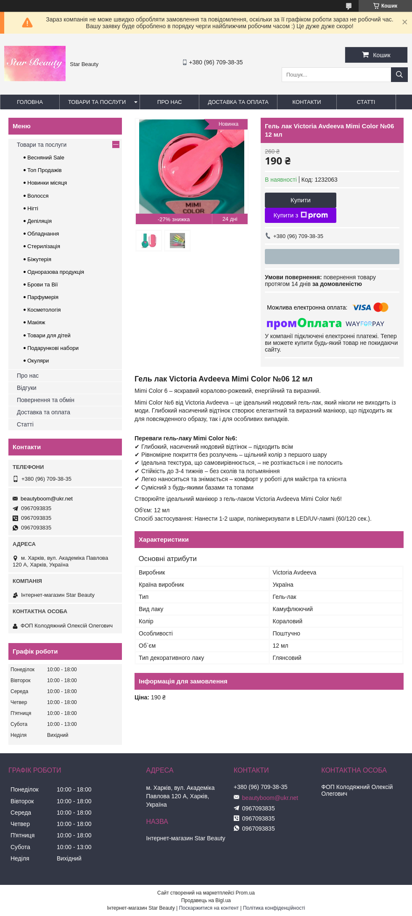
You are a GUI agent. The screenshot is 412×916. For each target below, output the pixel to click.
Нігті (32, 208)
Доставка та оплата (238, 102)
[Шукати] (399, 74)
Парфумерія (42, 297)
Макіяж (36, 322)
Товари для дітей (49, 335)
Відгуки (27, 387)
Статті (366, 102)
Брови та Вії (42, 284)
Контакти (307, 102)
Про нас (169, 102)
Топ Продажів (44, 170)
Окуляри (38, 360)
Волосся (38, 196)
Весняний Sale (45, 157)
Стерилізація (43, 246)
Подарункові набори (53, 348)
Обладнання (43, 233)
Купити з (300, 215)
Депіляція (39, 221)
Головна (30, 102)
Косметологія (44, 310)
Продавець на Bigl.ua (206, 900)
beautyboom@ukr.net (47, 498)
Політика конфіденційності (274, 908)
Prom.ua (245, 893)
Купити (301, 200)
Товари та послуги (97, 102)
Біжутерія (39, 259)
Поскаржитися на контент (209, 908)
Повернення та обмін (45, 400)
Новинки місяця (47, 183)
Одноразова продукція (55, 272)
